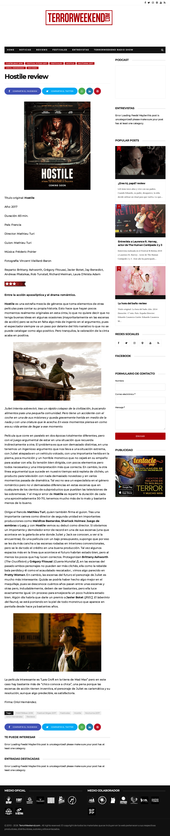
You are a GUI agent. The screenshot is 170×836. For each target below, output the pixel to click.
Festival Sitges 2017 (37, 63)
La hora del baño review (132, 303)
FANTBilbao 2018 (14, 63)
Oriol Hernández (15, 68)
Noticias (25, 50)
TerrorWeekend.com (29, 825)
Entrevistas (80, 50)
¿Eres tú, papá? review (131, 183)
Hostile (70, 63)
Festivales (59, 50)
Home (10, 50)
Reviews (41, 50)
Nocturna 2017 (85, 63)
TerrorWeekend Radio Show (113, 50)
